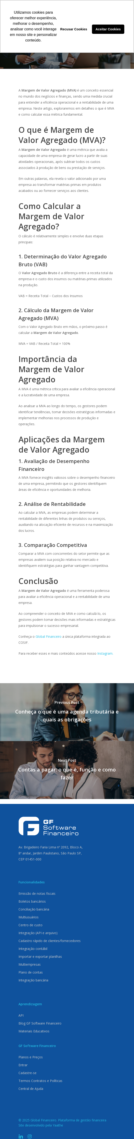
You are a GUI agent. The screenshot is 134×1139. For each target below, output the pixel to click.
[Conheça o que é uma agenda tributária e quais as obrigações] (67, 712)
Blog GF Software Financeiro (39, 1023)
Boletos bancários (32, 901)
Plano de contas (30, 972)
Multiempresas (29, 964)
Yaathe (58, 1125)
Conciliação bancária (33, 909)
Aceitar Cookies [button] (108, 29)
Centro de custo (30, 925)
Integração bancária (33, 980)
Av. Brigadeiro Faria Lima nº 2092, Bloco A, (50, 847)
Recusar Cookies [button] (73, 29)
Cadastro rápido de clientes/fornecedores (49, 941)
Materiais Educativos (33, 1031)
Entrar (22, 1065)
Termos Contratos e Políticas (40, 1081)
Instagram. (105, 653)
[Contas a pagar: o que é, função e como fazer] (67, 770)
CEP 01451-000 (29, 859)
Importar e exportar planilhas (40, 956)
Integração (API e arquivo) (38, 933)
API (21, 1015)
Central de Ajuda (30, 1088)
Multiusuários (28, 917)
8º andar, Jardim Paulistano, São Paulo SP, (50, 853)
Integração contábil (32, 948)
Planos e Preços (30, 1057)
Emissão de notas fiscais (36, 893)
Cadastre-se (27, 1073)
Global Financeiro (48, 636)
